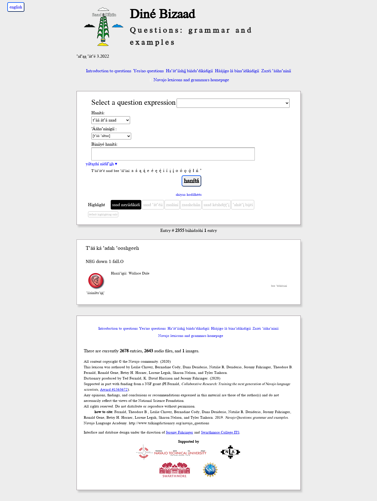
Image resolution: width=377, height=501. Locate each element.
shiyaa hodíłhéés (189, 194)
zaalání (172, 204)
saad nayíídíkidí (126, 204)
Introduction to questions (108, 70)
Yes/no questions (148, 70)
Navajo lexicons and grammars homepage (188, 79)
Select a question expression (133, 102)
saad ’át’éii (153, 204)
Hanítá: (98, 112)
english (16, 7)
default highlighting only (103, 214)
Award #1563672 (114, 389)
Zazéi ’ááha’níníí (276, 70)
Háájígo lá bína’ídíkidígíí (237, 70)
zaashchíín (191, 204)
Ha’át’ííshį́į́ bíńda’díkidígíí (189, 70)
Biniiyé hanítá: (104, 144)
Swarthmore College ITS (220, 432)
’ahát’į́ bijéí (243, 204)
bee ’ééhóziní (279, 286)
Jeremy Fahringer (179, 432)
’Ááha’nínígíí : (104, 128)
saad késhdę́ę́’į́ (216, 204)
